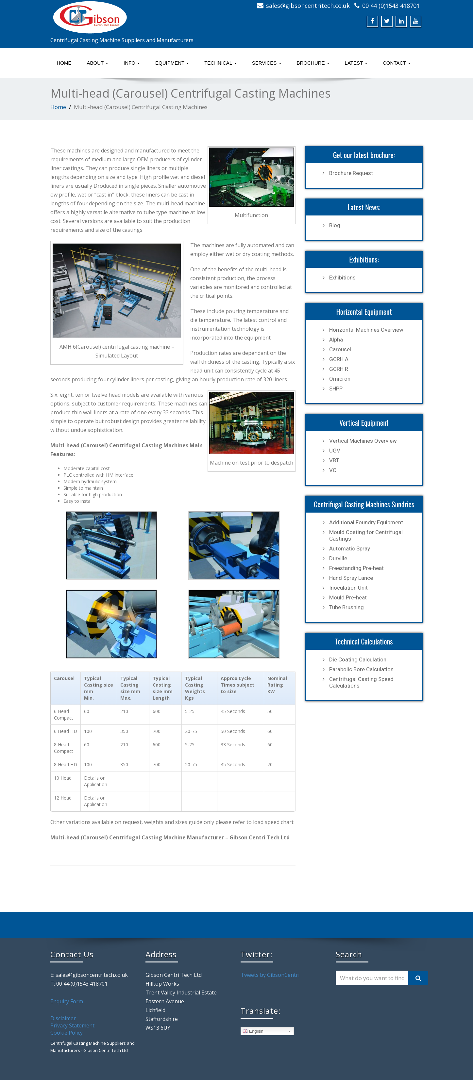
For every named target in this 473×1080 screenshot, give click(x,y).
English (253, 1031)
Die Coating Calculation (357, 659)
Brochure (313, 63)
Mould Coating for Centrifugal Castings (366, 535)
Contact (397, 63)
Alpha (336, 339)
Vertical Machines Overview (363, 440)
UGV (334, 450)
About (98, 63)
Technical (220, 63)
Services (266, 63)
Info (132, 63)
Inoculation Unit (348, 587)
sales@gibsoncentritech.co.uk (308, 5)
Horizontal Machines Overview (366, 329)
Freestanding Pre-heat (356, 568)
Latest (356, 63)
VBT (334, 460)
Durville (338, 558)
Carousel (340, 349)
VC (332, 470)
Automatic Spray (349, 548)
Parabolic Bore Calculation (361, 669)
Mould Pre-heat (348, 597)
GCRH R (338, 369)
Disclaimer (63, 1018)
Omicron (339, 378)
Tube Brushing (346, 607)
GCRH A (338, 359)
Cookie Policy (66, 1032)
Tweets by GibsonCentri (270, 974)
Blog (334, 225)
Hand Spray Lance (351, 578)
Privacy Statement (72, 1025)
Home (64, 63)
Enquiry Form (66, 1001)
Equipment (172, 63)
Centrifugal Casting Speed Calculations (361, 682)
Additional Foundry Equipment (366, 522)
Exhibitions (342, 277)
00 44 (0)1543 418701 (391, 5)
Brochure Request (351, 173)
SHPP (336, 388)
